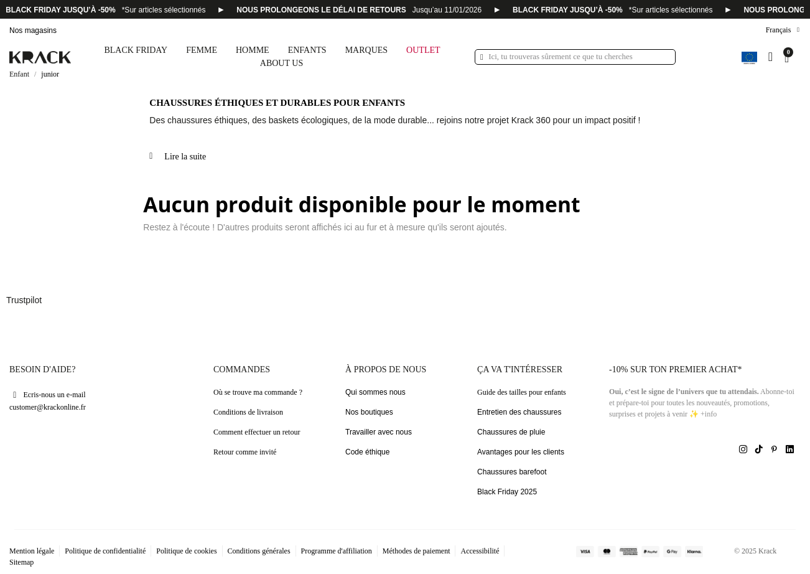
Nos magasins (33, 30)
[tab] (471, 161)
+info (709, 414)
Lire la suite (185, 156)
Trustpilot (24, 300)
